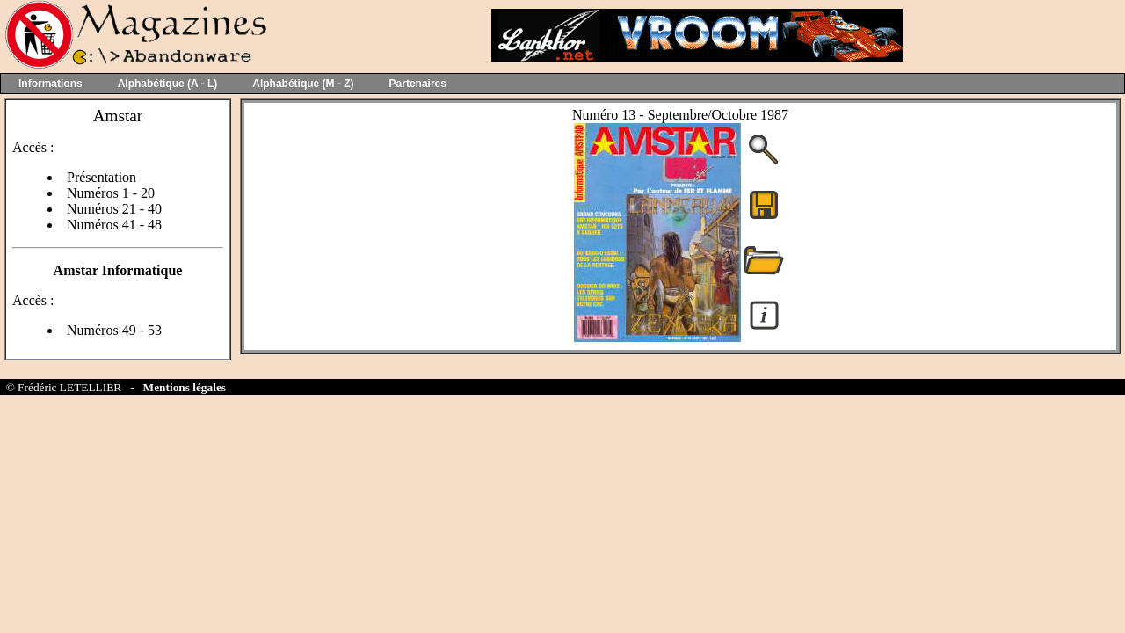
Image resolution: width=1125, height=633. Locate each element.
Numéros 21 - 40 (114, 208)
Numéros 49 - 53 (114, 330)
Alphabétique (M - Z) (302, 83)
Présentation (101, 177)
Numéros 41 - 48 (114, 224)
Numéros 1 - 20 (111, 193)
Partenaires (417, 83)
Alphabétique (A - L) (168, 83)
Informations (50, 83)
